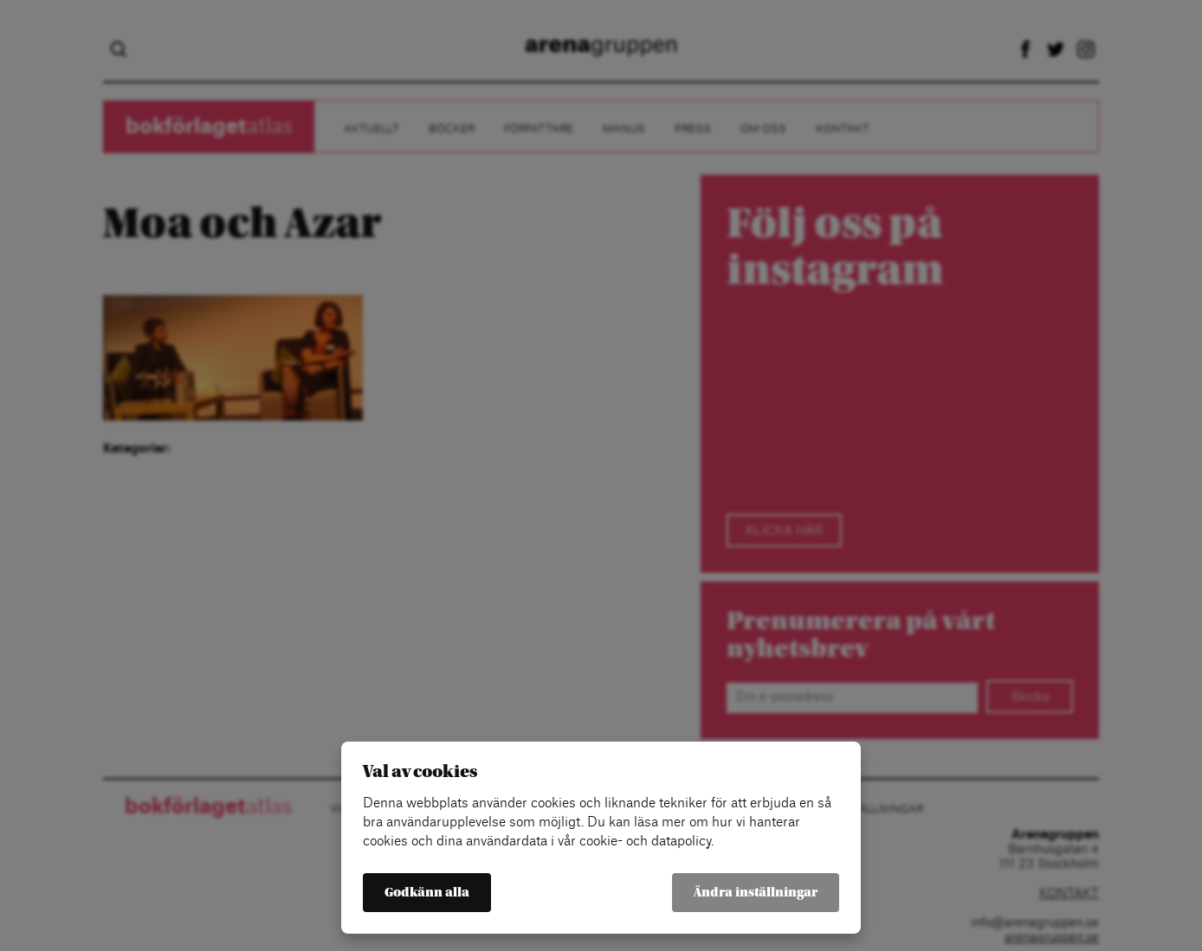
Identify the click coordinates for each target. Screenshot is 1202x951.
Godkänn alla (427, 892)
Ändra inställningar (755, 892)
